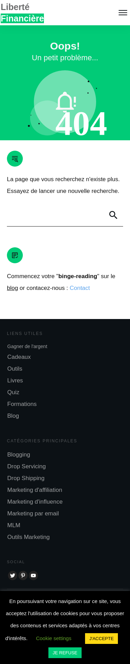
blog (12, 288)
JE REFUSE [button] (65, 652)
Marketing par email (33, 513)
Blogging (18, 454)
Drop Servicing (26, 466)
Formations (22, 404)
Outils (14, 368)
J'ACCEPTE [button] (101, 638)
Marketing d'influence (35, 501)
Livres (15, 380)
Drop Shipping (26, 478)
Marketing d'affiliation (34, 490)
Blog (13, 416)
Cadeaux (19, 357)
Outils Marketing (28, 537)
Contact (79, 288)
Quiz (13, 392)
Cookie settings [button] (54, 638)
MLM (13, 525)
